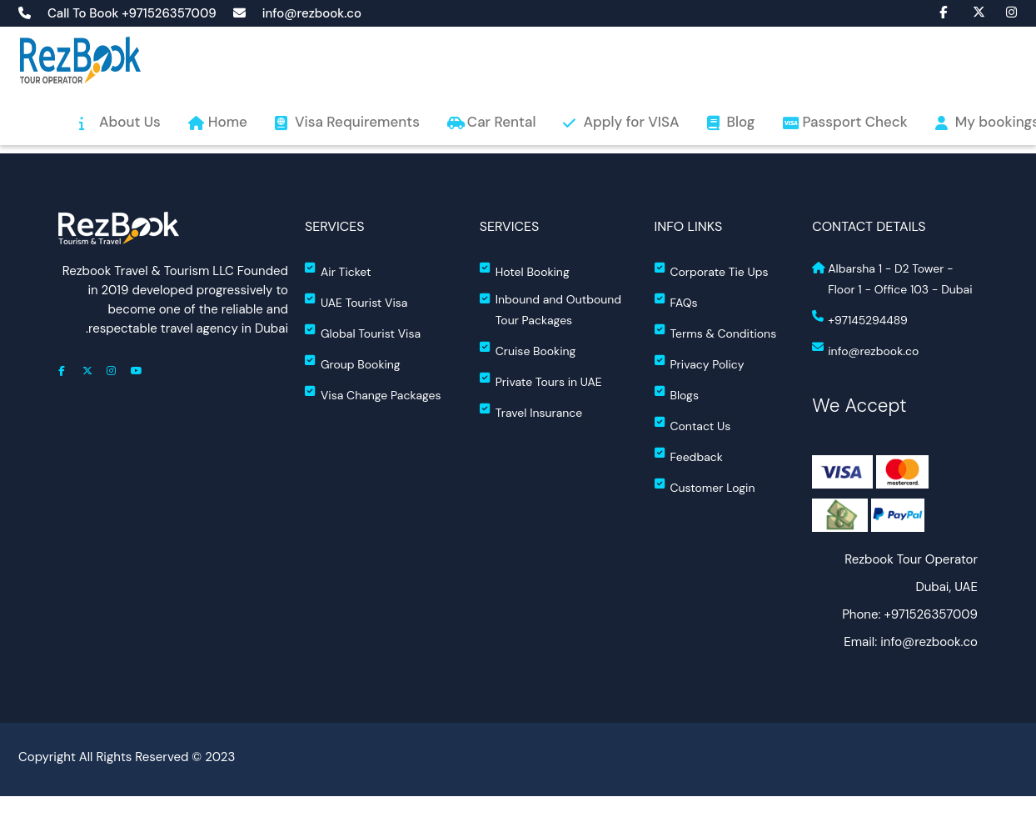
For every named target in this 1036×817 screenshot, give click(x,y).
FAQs (676, 301)
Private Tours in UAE (541, 380)
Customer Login (705, 486)
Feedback (689, 455)
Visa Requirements (357, 122)
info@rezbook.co (311, 14)
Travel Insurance (531, 411)
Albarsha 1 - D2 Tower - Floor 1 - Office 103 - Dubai (892, 279)
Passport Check (855, 122)
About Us (130, 122)
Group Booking (353, 363)
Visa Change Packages (373, 394)
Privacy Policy (700, 363)
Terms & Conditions (716, 332)
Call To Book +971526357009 (132, 14)
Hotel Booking (525, 270)
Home (227, 122)
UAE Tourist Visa (356, 301)
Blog (741, 122)
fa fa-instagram (1003, 11)
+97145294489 (859, 319)
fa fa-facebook (937, 11)
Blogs (677, 394)
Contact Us (693, 425)
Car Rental (501, 122)
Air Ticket (338, 270)
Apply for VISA (631, 122)
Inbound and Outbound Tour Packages (550, 310)
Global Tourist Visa (363, 332)
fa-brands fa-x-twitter (970, 11)
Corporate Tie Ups (712, 270)
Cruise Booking (528, 349)
